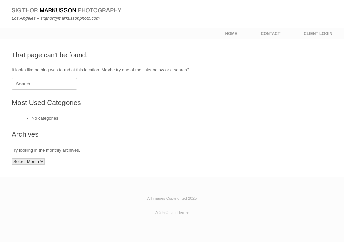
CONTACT (271, 33)
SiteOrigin (167, 212)
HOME (231, 33)
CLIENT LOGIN (318, 33)
